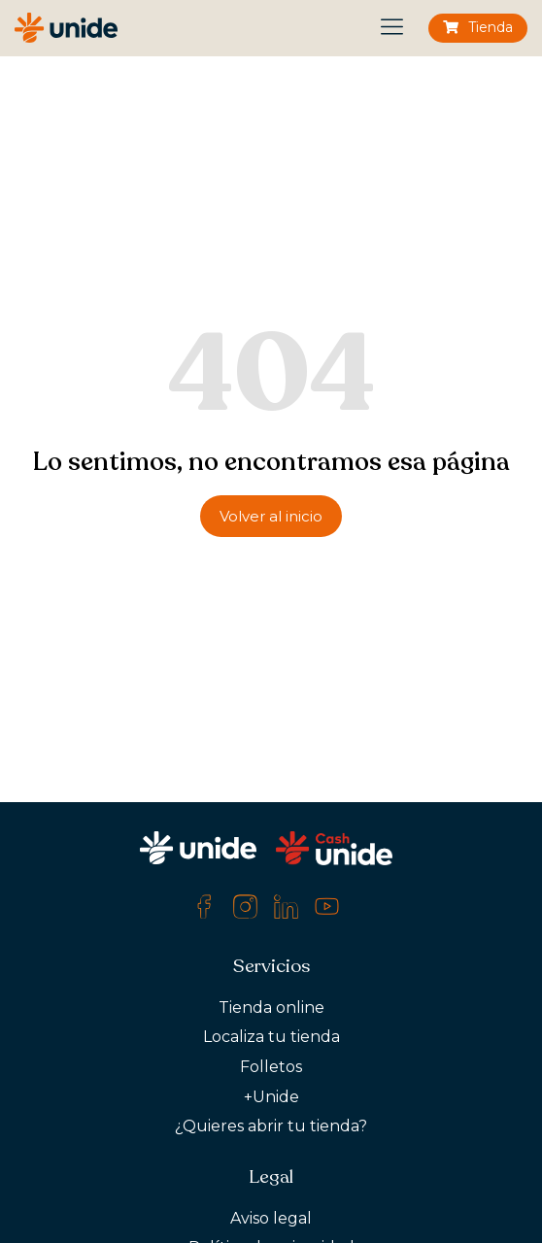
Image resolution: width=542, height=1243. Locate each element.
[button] (393, 28)
